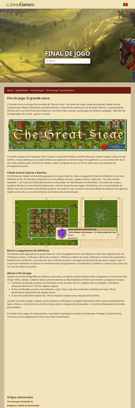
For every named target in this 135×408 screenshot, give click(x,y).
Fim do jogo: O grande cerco (60, 90)
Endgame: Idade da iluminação (23, 405)
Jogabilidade (22, 90)
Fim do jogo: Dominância (20, 401)
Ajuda (10, 90)
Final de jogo (37, 90)
